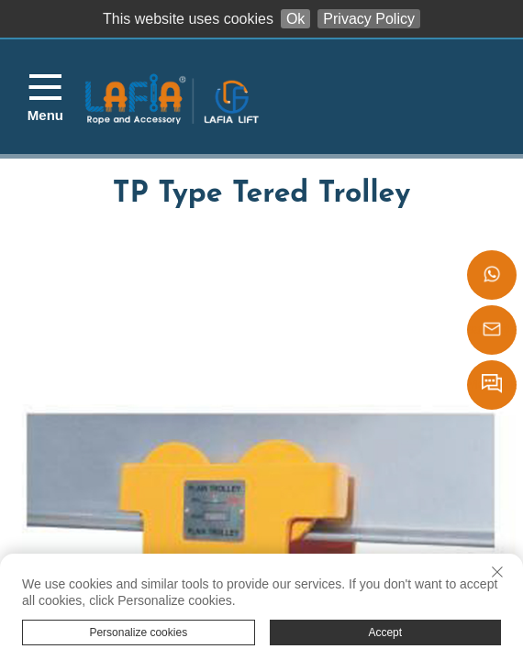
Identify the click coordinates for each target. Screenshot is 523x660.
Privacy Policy (369, 19)
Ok (295, 19)
